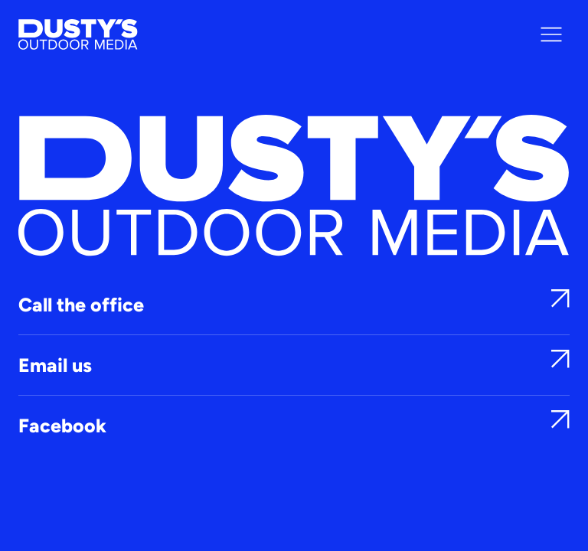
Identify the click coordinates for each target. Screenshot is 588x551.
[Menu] (551, 34)
